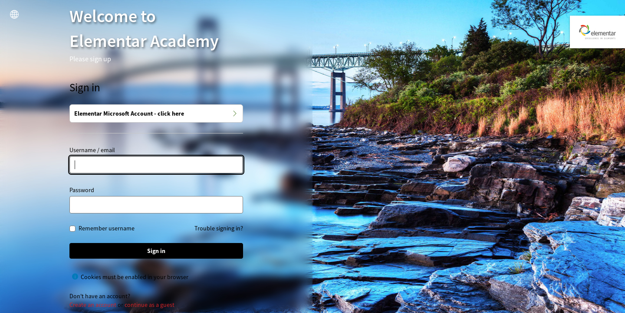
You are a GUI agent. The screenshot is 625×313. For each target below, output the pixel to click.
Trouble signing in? (218, 228)
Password (81, 190)
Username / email (92, 150)
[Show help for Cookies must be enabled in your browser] (75, 276)
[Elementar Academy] (597, 32)
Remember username (107, 228)
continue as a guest (149, 305)
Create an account (92, 305)
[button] (14, 14)
